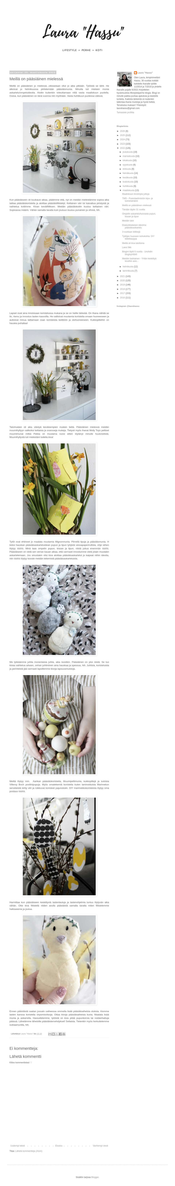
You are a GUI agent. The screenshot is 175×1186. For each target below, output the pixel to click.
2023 (123, 144)
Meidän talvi (128, 220)
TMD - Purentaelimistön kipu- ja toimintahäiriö (137, 199)
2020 (123, 280)
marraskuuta (129, 156)
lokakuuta (128, 160)
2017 (123, 293)
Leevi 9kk (126, 247)
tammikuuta (129, 271)
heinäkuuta (128, 173)
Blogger (95, 1177)
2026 (123, 131)
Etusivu (58, 1145)
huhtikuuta (128, 186)
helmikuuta (128, 266)
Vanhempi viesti (100, 1145)
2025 (123, 135)
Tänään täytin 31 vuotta (133, 209)
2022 (123, 148)
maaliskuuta (129, 190)
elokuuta (127, 169)
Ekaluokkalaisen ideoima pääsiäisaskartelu (134, 226)
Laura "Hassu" (145, 72)
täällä (105, 548)
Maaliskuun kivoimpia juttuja (135, 194)
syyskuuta (128, 164)
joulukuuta (128, 152)
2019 (123, 284)
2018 (123, 289)
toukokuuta (128, 181)
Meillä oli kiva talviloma (133, 243)
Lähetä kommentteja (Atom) (28, 1151)
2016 (123, 297)
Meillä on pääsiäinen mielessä (136, 205)
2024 (123, 139)
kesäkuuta (128, 177)
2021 (123, 276)
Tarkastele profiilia (125, 112)
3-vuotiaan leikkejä (131, 232)
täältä (20, 548)
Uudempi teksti (17, 1145)
